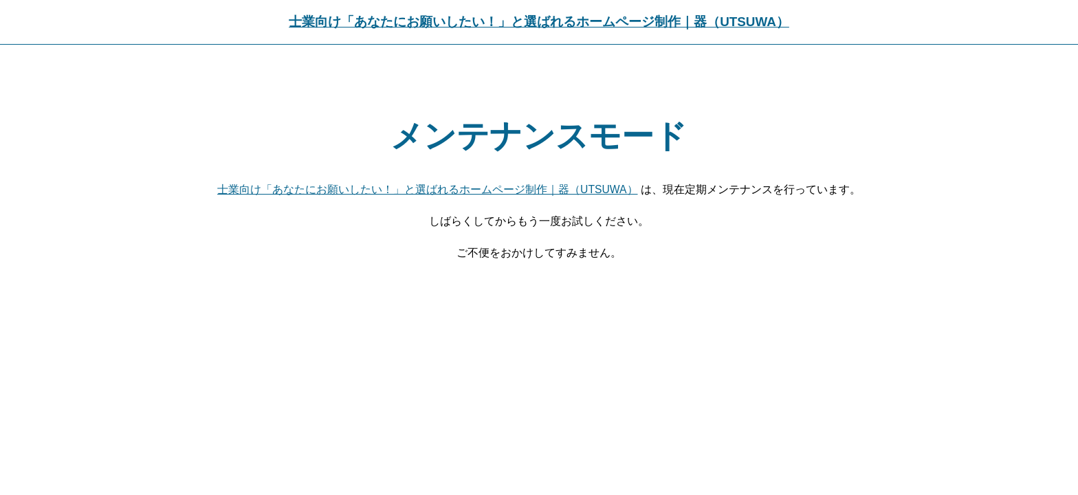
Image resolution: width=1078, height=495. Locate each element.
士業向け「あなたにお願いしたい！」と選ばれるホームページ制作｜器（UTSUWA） (539, 21)
